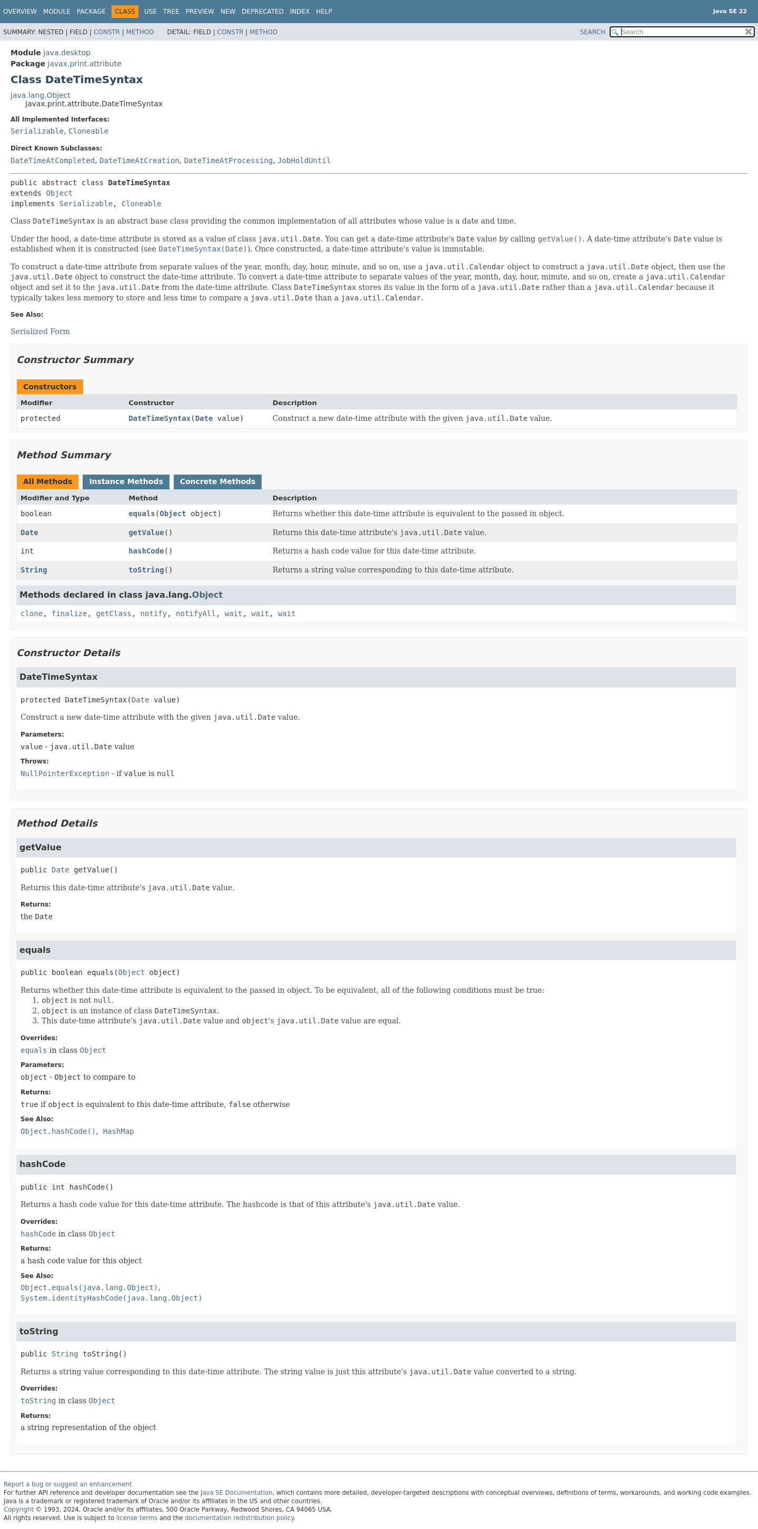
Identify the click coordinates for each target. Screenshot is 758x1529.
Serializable (37, 131)
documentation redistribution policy (239, 1518)
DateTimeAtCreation (139, 160)
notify (154, 613)
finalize (69, 613)
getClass (113, 613)
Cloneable (88, 131)
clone (32, 613)
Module (57, 11)
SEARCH (593, 32)
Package (91, 11)
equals (141, 513)
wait (234, 613)
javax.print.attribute (84, 63)
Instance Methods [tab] (126, 481)
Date (204, 418)
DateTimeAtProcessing (228, 160)
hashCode (146, 551)
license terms (136, 1518)
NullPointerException (65, 773)
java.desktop (67, 52)
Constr (107, 32)
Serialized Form (40, 331)
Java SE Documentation (237, 1492)
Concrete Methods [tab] (218, 481)
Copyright (19, 1509)
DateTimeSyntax (159, 418)
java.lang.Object (41, 95)
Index (300, 11)
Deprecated (263, 11)
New (228, 11)
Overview (20, 11)
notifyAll (196, 613)
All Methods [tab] (47, 481)
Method (140, 32)
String (34, 570)
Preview (200, 11)
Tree (171, 11)
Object (59, 193)
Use (150, 11)
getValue (146, 532)
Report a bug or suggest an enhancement (68, 1484)
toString (146, 570)
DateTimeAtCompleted (53, 160)
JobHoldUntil (304, 160)
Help (324, 11)
